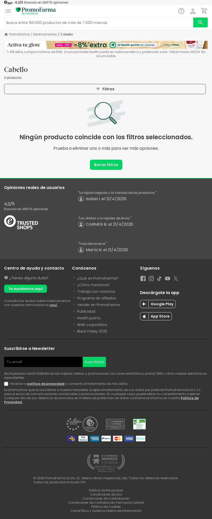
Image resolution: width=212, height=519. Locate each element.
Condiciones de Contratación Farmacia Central (106, 502)
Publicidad (86, 311)
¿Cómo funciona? (93, 284)
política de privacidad (45, 384)
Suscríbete (94, 361)
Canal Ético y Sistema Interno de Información (106, 511)
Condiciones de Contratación (106, 498)
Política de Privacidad (106, 490)
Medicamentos (45, 34)
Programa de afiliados (96, 298)
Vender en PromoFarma (98, 304)
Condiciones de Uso (106, 494)
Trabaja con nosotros (96, 291)
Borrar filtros (106, 164)
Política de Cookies (106, 506)
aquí (53, 305)
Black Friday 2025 (92, 331)
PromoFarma (19, 34)
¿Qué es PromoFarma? (97, 278)
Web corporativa (92, 324)
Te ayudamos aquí (25, 288)
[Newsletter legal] (7, 384)
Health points (89, 318)
